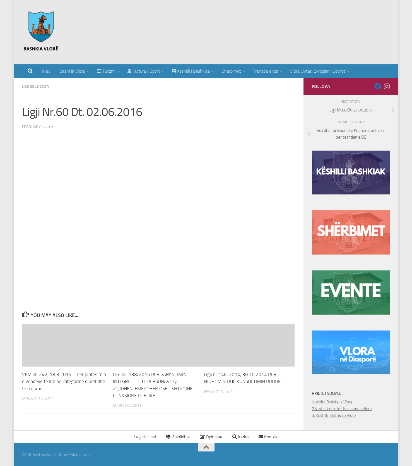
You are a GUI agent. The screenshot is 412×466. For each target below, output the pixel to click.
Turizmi (106, 71)
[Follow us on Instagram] (386, 86)
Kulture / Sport (143, 71)
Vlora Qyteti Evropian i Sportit (317, 71)
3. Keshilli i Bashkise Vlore (334, 415)
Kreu (46, 71)
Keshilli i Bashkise (191, 71)
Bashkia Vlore (71, 71)
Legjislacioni (36, 86)
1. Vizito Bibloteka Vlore (332, 402)
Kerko (240, 436)
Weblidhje (178, 436)
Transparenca (265, 71)
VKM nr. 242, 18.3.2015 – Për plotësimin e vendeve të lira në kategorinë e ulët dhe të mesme (64, 381)
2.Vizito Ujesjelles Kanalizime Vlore (342, 408)
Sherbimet (231, 71)
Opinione (211, 436)
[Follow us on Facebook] (377, 86)
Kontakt (269, 436)
